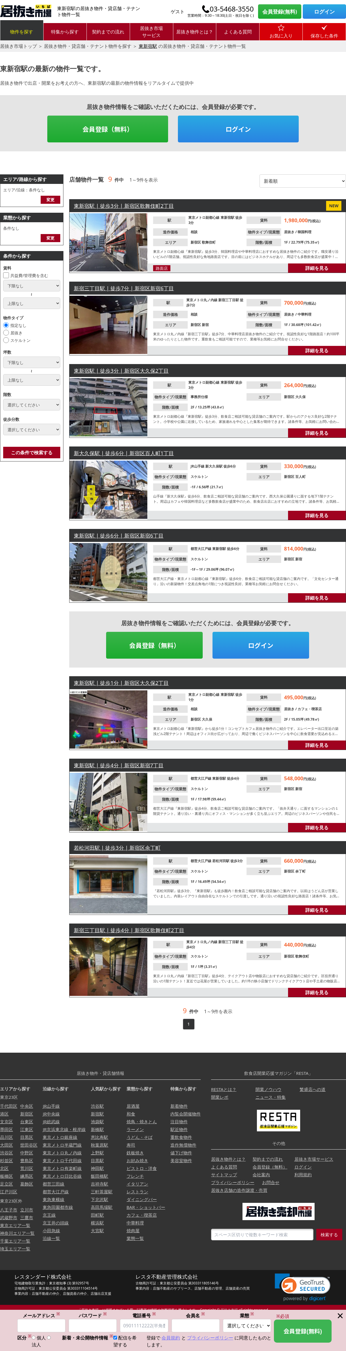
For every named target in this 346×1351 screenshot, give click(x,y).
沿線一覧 (51, 1238)
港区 (4, 1114)
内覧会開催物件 (185, 1114)
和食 (131, 1114)
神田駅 (97, 1168)
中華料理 (304, 314)
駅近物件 (179, 1129)
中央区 (26, 1106)
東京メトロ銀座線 (60, 1137)
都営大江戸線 (201, 548)
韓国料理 (304, 231)
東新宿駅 (148, 46)
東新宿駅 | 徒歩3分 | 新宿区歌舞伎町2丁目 (124, 205)
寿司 (131, 1145)
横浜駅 (97, 1223)
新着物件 (179, 1106)
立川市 (26, 1210)
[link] (303, 1287)
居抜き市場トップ (18, 46)
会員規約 (170, 1338)
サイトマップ (224, 1174)
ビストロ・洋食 (142, 1168)
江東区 (26, 1129)
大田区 (6, 1145)
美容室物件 (181, 1160)
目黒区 (26, 1137)
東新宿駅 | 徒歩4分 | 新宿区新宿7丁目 (118, 765)
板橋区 (6, 1176)
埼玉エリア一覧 (15, 1249)
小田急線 (51, 1230)
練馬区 (26, 1176)
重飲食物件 (181, 1137)
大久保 (300, 396)
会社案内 (261, 1174)
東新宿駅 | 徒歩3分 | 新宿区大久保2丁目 (121, 370)
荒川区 (26, 1168)
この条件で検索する (31, 452)
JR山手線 (198, 466)
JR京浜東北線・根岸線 (64, 1129)
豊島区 (26, 1160)
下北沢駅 (99, 1199)
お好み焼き (137, 1160)
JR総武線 (51, 1121)
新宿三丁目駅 (229, 299)
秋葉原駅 (99, 1145)
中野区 (26, 1153)
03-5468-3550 (232, 8)
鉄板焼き (135, 1153)
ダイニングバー (142, 1199)
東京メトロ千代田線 (62, 1160)
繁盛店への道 (313, 1089)
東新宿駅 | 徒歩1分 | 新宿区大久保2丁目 (121, 682)
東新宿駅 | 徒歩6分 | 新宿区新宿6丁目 (118, 535)
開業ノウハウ (268, 1089)
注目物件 (179, 1121)
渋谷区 (6, 1153)
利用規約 (303, 1174)
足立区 (6, 1184)
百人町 (300, 476)
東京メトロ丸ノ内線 (202, 299)
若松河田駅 (221, 860)
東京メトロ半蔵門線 (62, 1145)
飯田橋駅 (99, 1176)
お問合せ (270, 1182)
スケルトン (20, 340)
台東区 (26, 1121)
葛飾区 (26, 1184)
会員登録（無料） (107, 128)
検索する (329, 1234)
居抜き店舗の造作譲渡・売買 (239, 1190)
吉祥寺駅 (99, 1184)
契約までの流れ (108, 32)
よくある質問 (238, 32)
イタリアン (137, 1184)
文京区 (6, 1121)
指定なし (18, 325)
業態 (247, 1315)
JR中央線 (51, 1114)
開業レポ (219, 1097)
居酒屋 (133, 1106)
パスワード (93, 1315)
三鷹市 (26, 1217)
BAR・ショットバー (146, 1207)
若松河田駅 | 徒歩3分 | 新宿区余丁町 (117, 847)
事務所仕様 (199, 396)
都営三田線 (53, 1184)
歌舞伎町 (209, 242)
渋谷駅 (97, 1106)
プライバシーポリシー (232, 1182)
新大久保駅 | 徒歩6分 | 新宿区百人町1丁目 (124, 453)
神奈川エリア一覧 (17, 1233)
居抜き (16, 333)
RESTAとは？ (223, 1089)
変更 (50, 199)
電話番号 (144, 1315)
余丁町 (300, 871)
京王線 (49, 1215)
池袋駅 (97, 1121)
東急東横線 (53, 1199)
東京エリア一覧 (15, 1225)
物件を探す (21, 32)
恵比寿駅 (99, 1137)
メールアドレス (41, 1315)
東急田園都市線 (58, 1207)
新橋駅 (97, 1129)
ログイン (324, 11)
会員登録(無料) (279, 11)
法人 (36, 1345)
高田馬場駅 (101, 1207)
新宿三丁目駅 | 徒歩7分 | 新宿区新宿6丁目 (124, 288)
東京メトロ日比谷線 (62, 1176)
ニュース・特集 (270, 1097)
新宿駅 (97, 1114)
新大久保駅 (214, 466)
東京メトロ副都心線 (204, 217)
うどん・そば (140, 1137)
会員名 (195, 1315)
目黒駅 (97, 1160)
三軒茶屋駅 (101, 1191)
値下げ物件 (181, 1153)
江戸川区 (8, 1191)
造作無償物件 (183, 1145)
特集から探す (65, 32)
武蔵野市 (8, 1217)
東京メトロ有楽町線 (62, 1168)
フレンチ (135, 1176)
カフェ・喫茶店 (310, 708)
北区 (4, 1168)
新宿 (205, 324)
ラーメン (135, 1129)
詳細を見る (316, 268)
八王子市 (8, 1210)
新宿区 (196, 242)
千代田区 (8, 1106)
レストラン (137, 1191)
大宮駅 (97, 1230)
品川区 (6, 1137)
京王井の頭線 (56, 1223)
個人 (41, 1338)
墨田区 (6, 1129)
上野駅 (97, 1153)
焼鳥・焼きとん (142, 1121)
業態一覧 (135, 1238)
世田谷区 (28, 1145)
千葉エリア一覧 (15, 1241)
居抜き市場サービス (151, 31)
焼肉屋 (133, 1230)
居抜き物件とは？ (194, 32)
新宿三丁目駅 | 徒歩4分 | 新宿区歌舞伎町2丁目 (129, 930)
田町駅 (97, 1215)
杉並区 (6, 1160)
